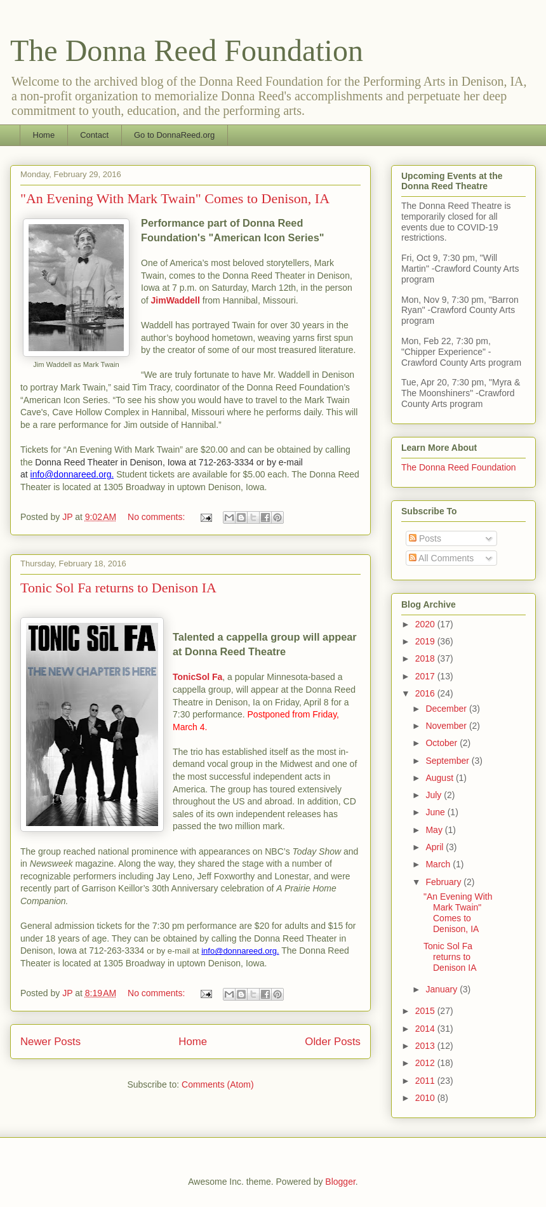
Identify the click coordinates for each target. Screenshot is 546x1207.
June (436, 812)
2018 (426, 658)
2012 (426, 1063)
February (444, 882)
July (434, 795)
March (439, 864)
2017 (426, 676)
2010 (426, 1098)
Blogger (340, 1182)
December (447, 709)
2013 (426, 1046)
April (435, 847)
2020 (426, 624)
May (434, 830)
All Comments (441, 558)
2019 (426, 641)
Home (44, 135)
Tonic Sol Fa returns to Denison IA (118, 588)
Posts (425, 538)
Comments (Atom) (218, 1084)
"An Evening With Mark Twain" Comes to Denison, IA (175, 198)
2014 (426, 1029)
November (447, 726)
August (440, 778)
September (448, 761)
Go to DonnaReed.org (174, 135)
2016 (426, 693)
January (442, 989)
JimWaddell (175, 300)
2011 (426, 1081)
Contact (94, 135)
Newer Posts (50, 1042)
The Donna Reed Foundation (186, 50)
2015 (426, 1011)
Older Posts (333, 1042)
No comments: (157, 517)
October (442, 743)
